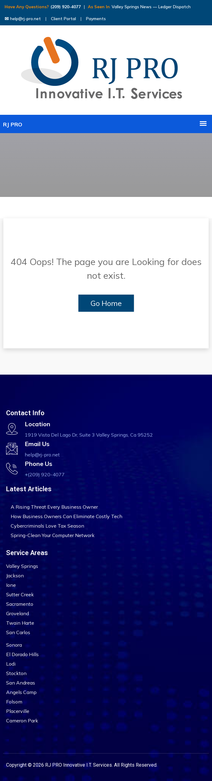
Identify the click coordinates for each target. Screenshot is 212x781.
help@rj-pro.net (23, 18)
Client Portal (63, 18)
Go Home (106, 303)
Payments (96, 18)
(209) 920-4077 (66, 7)
